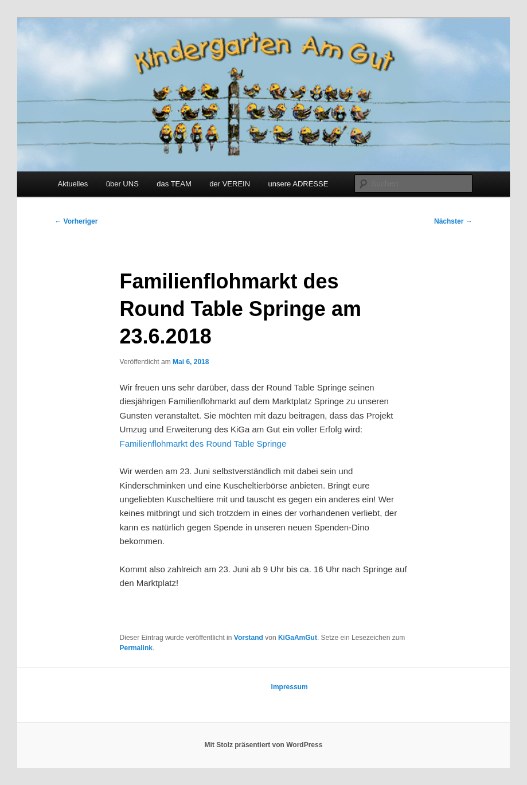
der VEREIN (229, 183)
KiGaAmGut (297, 638)
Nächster (453, 221)
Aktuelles (72, 183)
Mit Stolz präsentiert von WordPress (264, 745)
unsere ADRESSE (298, 183)
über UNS (122, 183)
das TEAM (174, 183)
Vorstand (248, 638)
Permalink (136, 648)
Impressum (289, 687)
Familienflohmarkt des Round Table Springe (203, 443)
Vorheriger (75, 221)
